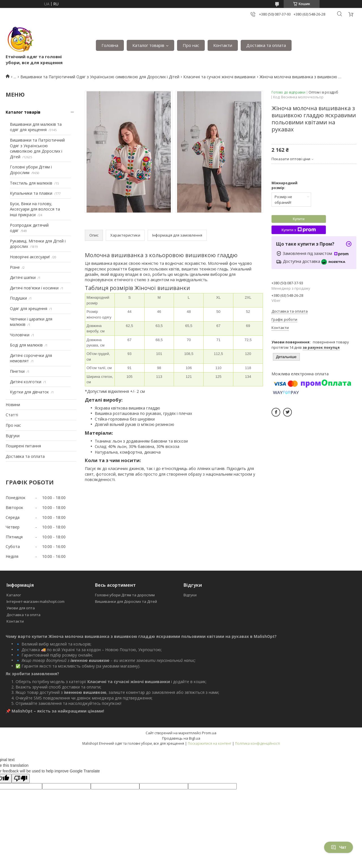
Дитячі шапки (23, 277)
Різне (15, 267)
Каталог (14, 594)
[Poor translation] (21, 778)
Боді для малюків (26, 345)
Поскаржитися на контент (209, 743)
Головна (110, 45)
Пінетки (17, 371)
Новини (13, 404)
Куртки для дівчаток (29, 392)
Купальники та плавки (31, 193)
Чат (338, 847)
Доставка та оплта (23, 614)
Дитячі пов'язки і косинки (34, 288)
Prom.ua (209, 732)
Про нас (191, 45)
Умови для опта (21, 607)
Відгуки (13, 435)
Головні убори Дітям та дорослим (125, 594)
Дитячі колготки (25, 381)
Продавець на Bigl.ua (181, 738)
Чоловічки (19, 334)
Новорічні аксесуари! (30, 256)
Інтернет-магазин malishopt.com (35, 601)
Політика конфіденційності (257, 743)
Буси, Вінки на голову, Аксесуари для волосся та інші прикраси (35, 209)
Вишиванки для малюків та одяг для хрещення (36, 127)
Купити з (298, 229)
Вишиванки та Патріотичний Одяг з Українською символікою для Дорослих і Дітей (99, 76)
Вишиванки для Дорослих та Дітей (126, 601)
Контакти (222, 45)
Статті (12, 414)
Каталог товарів (148, 45)
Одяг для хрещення (28, 308)
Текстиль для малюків (31, 183)
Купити (299, 219)
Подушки (18, 298)
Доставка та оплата (266, 45)
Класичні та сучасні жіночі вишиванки (219, 76)
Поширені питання (23, 446)
